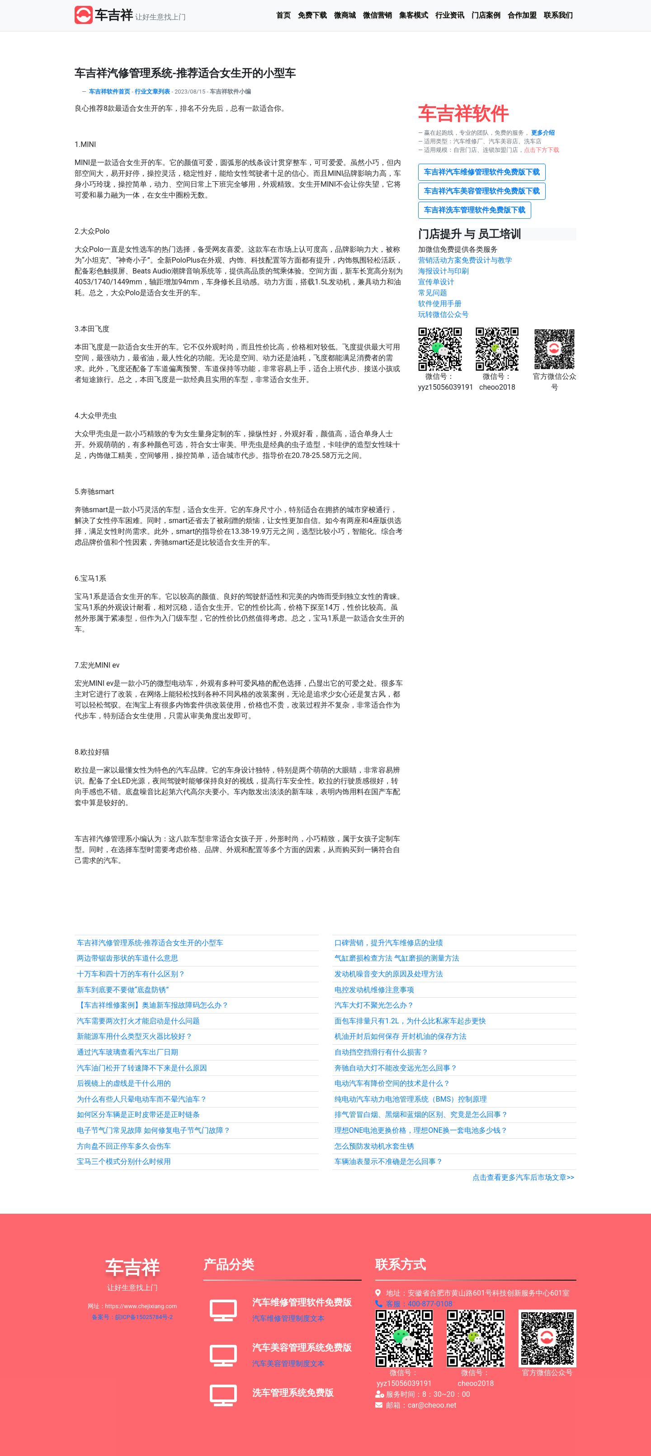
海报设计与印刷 (443, 271)
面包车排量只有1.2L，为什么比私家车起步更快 (410, 1021)
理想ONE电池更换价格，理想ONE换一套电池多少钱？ (421, 1130)
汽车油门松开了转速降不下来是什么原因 (142, 1068)
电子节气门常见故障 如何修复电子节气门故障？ (154, 1130)
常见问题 (432, 292)
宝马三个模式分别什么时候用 (124, 1161)
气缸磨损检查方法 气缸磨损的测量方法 (397, 958)
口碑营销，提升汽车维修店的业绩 (389, 942)
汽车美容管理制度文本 (288, 1363)
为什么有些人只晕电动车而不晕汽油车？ (142, 1099)
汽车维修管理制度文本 (288, 1318)
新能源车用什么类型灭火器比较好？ (135, 1036)
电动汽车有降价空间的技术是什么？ (392, 1083)
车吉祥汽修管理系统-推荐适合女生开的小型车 (150, 942)
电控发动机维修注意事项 (374, 989)
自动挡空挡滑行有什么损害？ (382, 1052)
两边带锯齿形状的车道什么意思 (127, 958)
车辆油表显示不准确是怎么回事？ (389, 1161)
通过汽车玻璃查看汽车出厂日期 (127, 1052)
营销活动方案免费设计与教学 (465, 260)
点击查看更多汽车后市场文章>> (523, 1177)
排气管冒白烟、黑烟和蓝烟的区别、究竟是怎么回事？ (421, 1114)
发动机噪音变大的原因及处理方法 (389, 974)
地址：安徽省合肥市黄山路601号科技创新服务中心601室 (472, 1293)
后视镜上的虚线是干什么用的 (124, 1083)
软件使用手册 (440, 303)
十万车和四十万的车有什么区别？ (131, 974)
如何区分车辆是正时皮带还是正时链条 (138, 1114)
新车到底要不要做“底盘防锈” (123, 989)
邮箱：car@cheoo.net (416, 1405)
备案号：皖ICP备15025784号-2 (132, 1317)
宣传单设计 (436, 282)
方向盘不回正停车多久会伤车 (124, 1146)
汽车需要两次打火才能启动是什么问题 (138, 1021)
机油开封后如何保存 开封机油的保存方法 (401, 1036)
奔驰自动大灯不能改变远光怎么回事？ (396, 1068)
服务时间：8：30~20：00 (422, 1394)
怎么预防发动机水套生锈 (374, 1146)
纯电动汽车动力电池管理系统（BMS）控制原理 (411, 1099)
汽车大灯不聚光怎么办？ (374, 1005)
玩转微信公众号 (443, 314)
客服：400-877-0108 (414, 1304)
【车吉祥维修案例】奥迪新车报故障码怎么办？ (153, 1005)
